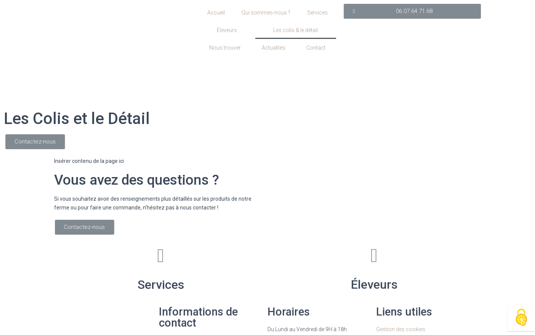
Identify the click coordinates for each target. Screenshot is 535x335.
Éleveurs (227, 30)
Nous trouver (225, 48)
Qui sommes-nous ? (266, 13)
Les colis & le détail (295, 30)
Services (317, 13)
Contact (315, 48)
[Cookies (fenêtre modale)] (521, 318)
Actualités (273, 48)
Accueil (216, 13)
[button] (450, 11)
